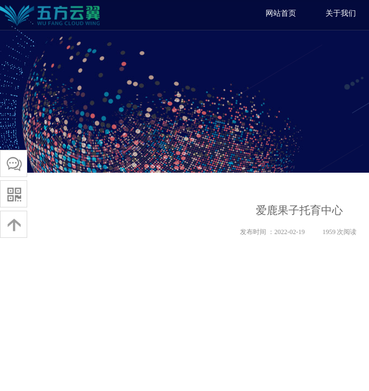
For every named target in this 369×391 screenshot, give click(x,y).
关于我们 (340, 13)
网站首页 (281, 13)
